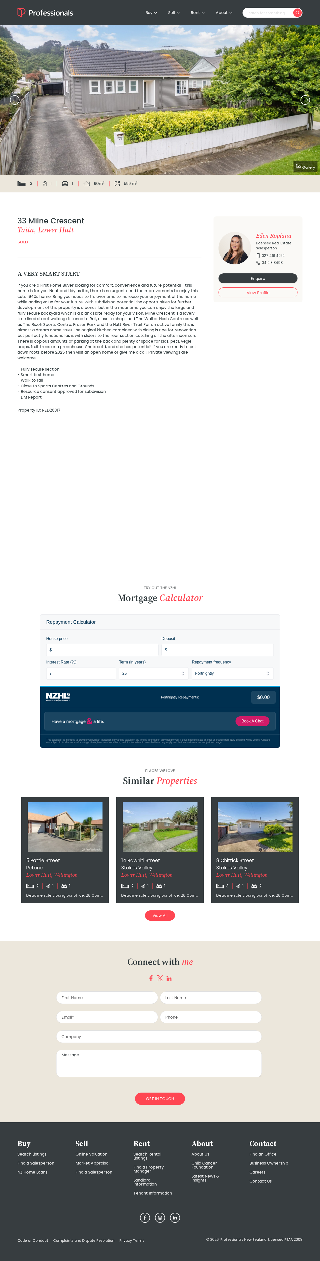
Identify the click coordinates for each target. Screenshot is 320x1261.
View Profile (258, 293)
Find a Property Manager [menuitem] (149, 1169)
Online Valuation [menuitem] (92, 1154)
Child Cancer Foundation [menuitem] (204, 1165)
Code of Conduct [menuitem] (33, 1240)
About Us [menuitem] (200, 1154)
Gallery (305, 166)
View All (160, 915)
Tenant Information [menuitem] (153, 1193)
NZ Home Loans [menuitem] (33, 1172)
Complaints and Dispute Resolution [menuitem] (83, 1240)
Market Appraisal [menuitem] (93, 1163)
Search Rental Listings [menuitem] (147, 1156)
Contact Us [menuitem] (261, 1181)
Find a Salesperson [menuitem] (36, 1163)
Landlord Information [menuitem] (145, 1182)
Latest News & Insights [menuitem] (205, 1178)
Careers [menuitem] (258, 1172)
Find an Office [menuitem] (263, 1154)
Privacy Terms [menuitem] (132, 1240)
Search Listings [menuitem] (32, 1154)
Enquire (258, 278)
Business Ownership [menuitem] (269, 1163)
